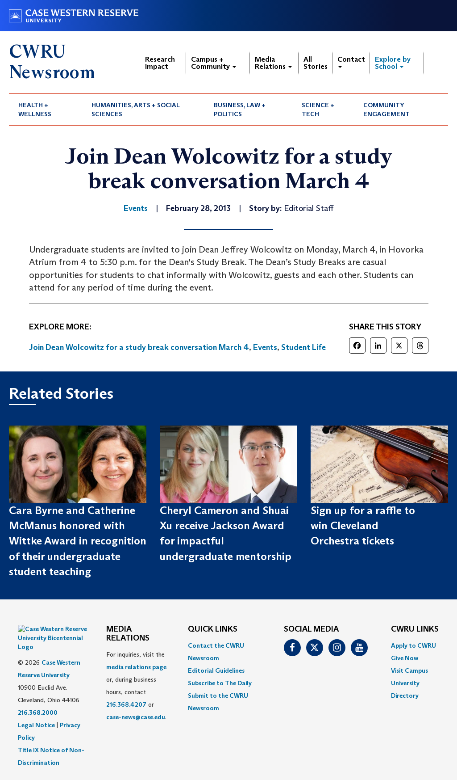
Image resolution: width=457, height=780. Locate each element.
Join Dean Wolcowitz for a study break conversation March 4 (139, 347)
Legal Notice (36, 703)
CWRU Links (415, 629)
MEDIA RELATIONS (128, 634)
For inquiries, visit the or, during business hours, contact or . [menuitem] (136, 685)
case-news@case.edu (135, 717)
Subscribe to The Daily (220, 683)
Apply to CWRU (413, 645)
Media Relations (273, 63)
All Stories (315, 63)
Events (265, 347)
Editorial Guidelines (216, 670)
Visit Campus (409, 670)
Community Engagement (386, 109)
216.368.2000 (38, 690)
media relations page (136, 667)
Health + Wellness (34, 109)
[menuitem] (45, 109)
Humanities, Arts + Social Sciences (135, 109)
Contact (351, 61)
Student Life (303, 347)
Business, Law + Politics (240, 109)
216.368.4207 (126, 704)
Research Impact (160, 63)
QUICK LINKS (212, 629)
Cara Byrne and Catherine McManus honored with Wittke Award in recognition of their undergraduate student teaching (77, 541)
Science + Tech (318, 109)
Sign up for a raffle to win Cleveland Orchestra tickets (363, 526)
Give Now (404, 658)
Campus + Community (213, 63)
